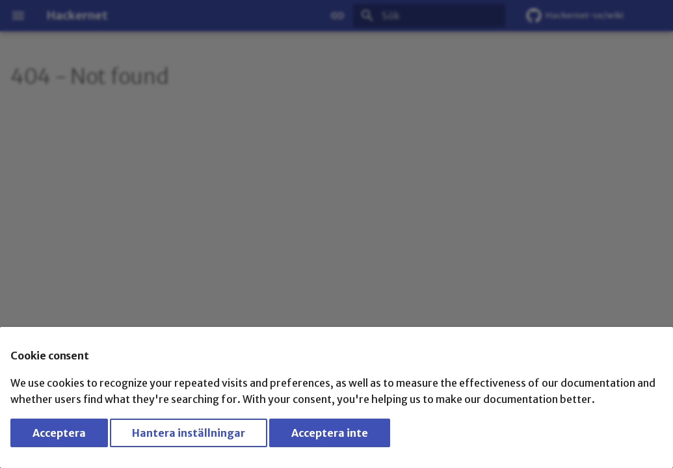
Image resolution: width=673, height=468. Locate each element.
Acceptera (59, 432)
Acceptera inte (329, 432)
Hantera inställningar (188, 432)
